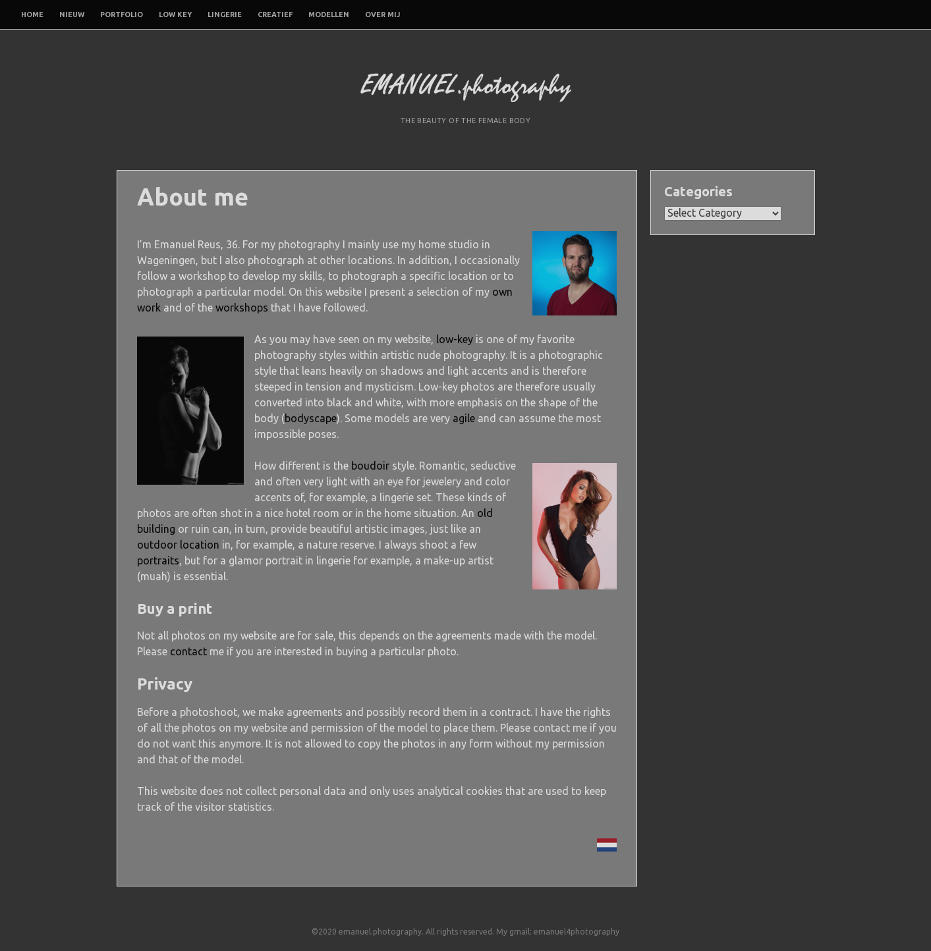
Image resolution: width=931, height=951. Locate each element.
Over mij (382, 14)
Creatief (275, 14)
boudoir (370, 466)
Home (32, 14)
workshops (241, 307)
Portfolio (121, 14)
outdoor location (178, 545)
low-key (454, 339)
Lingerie (225, 14)
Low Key (175, 14)
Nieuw (71, 14)
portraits (158, 560)
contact (188, 651)
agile (464, 418)
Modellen (328, 14)
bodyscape (311, 418)
